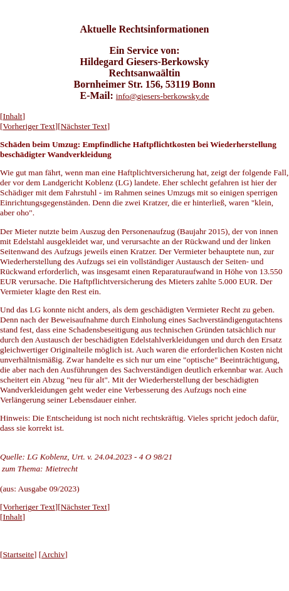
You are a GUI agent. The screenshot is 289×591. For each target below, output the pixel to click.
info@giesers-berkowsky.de (162, 96)
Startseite (18, 554)
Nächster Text (84, 126)
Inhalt (12, 116)
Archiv (53, 554)
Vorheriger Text (29, 126)
